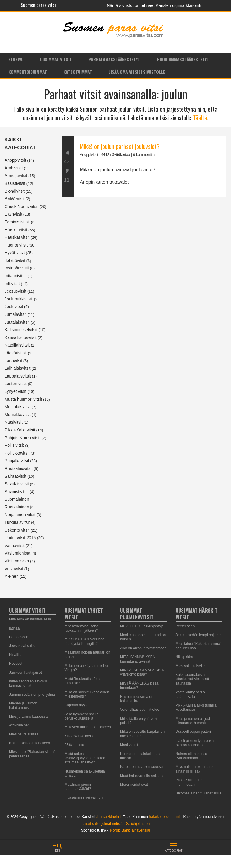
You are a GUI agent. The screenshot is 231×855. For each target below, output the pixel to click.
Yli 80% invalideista (80, 736)
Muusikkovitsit (18, 414)
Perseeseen (18, 637)
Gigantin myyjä (76, 705)
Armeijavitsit (16, 175)
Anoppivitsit (15, 160)
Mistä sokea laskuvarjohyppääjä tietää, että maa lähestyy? (85, 758)
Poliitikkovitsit (17, 453)
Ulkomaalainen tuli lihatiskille (199, 793)
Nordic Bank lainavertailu (130, 830)
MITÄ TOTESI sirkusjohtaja (142, 626)
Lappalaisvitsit (18, 376)
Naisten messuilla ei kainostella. (136, 699)
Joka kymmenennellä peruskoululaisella (82, 716)
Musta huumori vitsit (23, 399)
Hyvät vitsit (15, 252)
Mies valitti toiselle (190, 666)
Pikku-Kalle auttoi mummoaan (190, 782)
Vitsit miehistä (17, 553)
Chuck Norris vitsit (21, 206)
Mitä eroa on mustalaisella (30, 619)
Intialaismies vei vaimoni (84, 797)
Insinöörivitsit (17, 268)
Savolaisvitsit (17, 483)
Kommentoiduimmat (27, 72)
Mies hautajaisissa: (24, 734)
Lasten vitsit (16, 383)
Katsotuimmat (77, 72)
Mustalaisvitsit (18, 406)
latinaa (14, 628)
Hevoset (15, 663)
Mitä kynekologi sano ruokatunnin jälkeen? (81, 628)
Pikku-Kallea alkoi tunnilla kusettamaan (196, 707)
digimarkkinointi (108, 817)
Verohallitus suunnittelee (139, 709)
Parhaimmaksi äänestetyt (114, 59)
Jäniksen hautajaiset (25, 672)
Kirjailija (15, 655)
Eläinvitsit (13, 214)
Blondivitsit (15, 191)
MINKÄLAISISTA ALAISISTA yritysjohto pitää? (142, 672)
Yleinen (12, 576)
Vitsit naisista (17, 560)
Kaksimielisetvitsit (21, 329)
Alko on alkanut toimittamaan (143, 648)
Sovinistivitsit (17, 491)
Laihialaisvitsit (17, 368)
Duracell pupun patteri (193, 731)
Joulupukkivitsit (19, 299)
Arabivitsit (14, 168)
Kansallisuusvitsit (21, 337)
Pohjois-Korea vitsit (23, 437)
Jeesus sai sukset (23, 646)
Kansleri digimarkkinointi (178, 5)
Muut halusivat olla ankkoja (141, 776)
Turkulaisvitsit (17, 522)
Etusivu (15, 59)
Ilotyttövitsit (15, 260)
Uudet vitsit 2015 (20, 537)
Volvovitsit (14, 568)
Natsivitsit (14, 422)
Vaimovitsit (15, 545)
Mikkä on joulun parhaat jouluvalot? (120, 146)
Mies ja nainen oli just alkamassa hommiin (193, 721)
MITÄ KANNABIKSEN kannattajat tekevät (137, 659)
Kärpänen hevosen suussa (141, 767)
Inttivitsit (12, 283)
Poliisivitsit (14, 445)
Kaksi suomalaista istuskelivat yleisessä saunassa (192, 679)
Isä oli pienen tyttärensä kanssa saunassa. (195, 742)
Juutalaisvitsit (17, 322)
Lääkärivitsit (16, 352)
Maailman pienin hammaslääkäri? (78, 786)
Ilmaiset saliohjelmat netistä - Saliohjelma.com (115, 824)
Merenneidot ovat (134, 784)
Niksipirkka (184, 657)
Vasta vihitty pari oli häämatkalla (191, 694)
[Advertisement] (144, 260)
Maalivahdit (129, 745)
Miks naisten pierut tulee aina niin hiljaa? (195, 769)
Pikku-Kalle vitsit (20, 430)
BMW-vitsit (15, 198)
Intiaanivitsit (15, 275)
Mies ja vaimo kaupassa (28, 716)
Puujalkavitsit (17, 460)
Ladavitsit (13, 360)
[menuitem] (16, 59)
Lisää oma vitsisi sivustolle (137, 72)
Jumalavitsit (15, 314)
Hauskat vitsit (17, 237)
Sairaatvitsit (15, 476)
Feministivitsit (17, 221)
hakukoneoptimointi (164, 817)
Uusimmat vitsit (56, 59)
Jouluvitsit (14, 306)
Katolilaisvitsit (17, 345)
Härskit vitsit (16, 229)
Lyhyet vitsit (15, 391)
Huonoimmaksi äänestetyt (183, 59)
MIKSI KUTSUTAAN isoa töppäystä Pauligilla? (85, 641)
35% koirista (74, 745)
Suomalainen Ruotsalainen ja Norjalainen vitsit (20, 507)
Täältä (200, 117)
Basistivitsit (15, 183)
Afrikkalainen (19, 725)
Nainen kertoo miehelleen (29, 743)
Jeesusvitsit (15, 291)
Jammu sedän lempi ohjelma (32, 694)
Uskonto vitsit (17, 530)
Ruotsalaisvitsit (18, 468)
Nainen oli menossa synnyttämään (191, 756)
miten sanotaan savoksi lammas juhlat (28, 683)
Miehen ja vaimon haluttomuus (23, 705)
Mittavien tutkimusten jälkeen (88, 727)
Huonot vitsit (16, 245)
